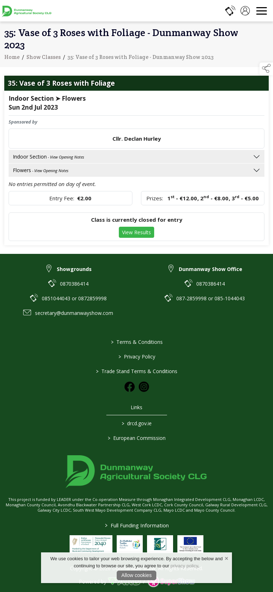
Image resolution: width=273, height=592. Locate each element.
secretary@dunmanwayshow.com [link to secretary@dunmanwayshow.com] (74, 313)
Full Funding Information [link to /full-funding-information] (136, 525)
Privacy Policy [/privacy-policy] (136, 356)
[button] (266, 68)
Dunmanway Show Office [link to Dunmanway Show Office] (210, 269)
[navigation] (261, 10)
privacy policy (184, 565)
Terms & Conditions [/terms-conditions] (136, 342)
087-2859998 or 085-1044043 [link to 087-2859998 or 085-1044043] (210, 298)
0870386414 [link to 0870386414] (74, 283)
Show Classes (43, 58)
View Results (136, 233)
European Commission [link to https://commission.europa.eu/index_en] (137, 438)
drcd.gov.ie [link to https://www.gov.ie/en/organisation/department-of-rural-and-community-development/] (137, 423)
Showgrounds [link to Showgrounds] (74, 269)
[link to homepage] (27, 10)
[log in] (245, 10)
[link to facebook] (129, 386)
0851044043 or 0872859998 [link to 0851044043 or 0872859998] (74, 298)
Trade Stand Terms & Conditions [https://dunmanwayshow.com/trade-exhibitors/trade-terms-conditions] (136, 371)
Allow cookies (136, 575)
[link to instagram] (143, 386)
